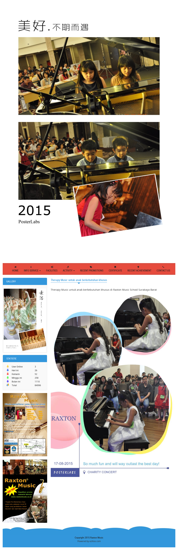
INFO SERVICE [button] (32, 270)
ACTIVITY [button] (69, 270)
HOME (15, 270)
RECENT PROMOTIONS (91, 270)
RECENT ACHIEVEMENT (139, 270)
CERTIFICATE (115, 270)
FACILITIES (51, 270)
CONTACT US (163, 270)
